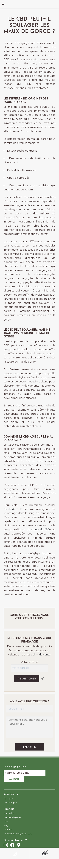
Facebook (12, 845)
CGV (6, 821)
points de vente (41, 654)
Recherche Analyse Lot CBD (18, 833)
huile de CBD (14, 509)
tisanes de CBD (40, 529)
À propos (8, 798)
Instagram (6, 845)
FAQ (6, 825)
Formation (9, 813)
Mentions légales (12, 817)
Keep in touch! (15, 767)
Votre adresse (29, 662)
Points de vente (19, 845)
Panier (39, 851)
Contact (8, 829)
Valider (14, 779)
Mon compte (10, 802)
